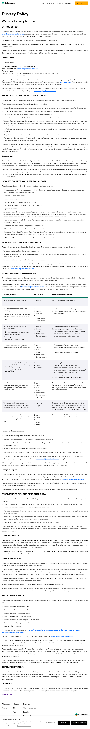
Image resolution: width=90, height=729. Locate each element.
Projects (60, 3)
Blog (15, 708)
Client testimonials (29, 708)
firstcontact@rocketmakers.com (22, 269)
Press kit (26, 712)
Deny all (64, 722)
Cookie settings (50, 722)
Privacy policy (28, 716)
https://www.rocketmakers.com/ (13, 34)
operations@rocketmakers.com (27, 69)
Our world (68, 3)
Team (15, 712)
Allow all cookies (79, 722)
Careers (16, 716)
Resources (26, 704)
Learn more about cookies (24, 725)
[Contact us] (81, 3)
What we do (50, 3)
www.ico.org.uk (65, 82)
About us (16, 704)
